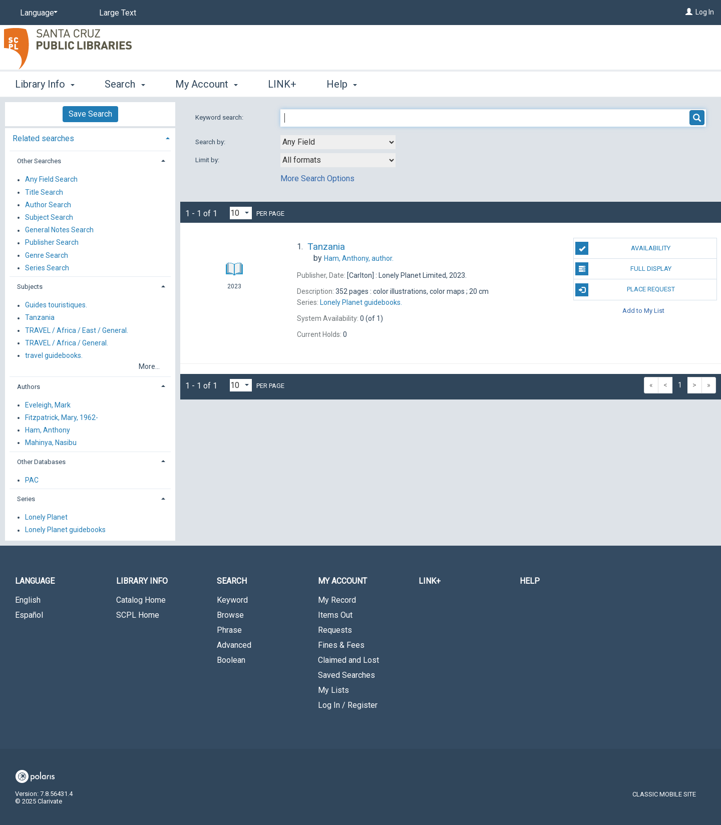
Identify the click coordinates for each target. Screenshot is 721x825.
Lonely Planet (46, 517)
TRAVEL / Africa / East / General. (76, 330)
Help (530, 581)
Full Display (623, 268)
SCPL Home (137, 615)
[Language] (37, 13)
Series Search (47, 268)
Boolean (231, 660)
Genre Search (46, 255)
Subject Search (49, 217)
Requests (335, 630)
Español (29, 615)
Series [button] (26, 499)
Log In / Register (348, 705)
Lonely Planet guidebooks (65, 530)
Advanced (234, 645)
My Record (337, 600)
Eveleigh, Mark (48, 405)
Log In (704, 12)
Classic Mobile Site (664, 794)
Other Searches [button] (39, 161)
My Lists (333, 690)
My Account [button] (206, 84)
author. (359, 258)
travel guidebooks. (54, 355)
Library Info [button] (45, 84)
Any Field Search (51, 180)
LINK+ (282, 84)
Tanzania (40, 318)
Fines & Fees (341, 645)
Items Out (335, 615)
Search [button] (125, 84)
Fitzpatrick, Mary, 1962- (61, 418)
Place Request (624, 289)
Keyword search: (220, 117)
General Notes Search (59, 230)
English (28, 600)
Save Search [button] (90, 114)
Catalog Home (141, 600)
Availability (622, 248)
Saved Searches (346, 675)
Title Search (44, 192)
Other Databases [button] (41, 462)
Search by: (211, 142)
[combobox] (338, 142)
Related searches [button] (43, 138)
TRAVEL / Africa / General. (66, 343)
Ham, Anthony (47, 430)
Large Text (117, 13)
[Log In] (688, 12)
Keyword (232, 600)
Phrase (229, 630)
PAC (32, 480)
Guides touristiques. (56, 305)
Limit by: (208, 160)
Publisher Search (52, 243)
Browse (230, 615)
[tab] (90, 137)
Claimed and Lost (348, 660)
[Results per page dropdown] (241, 213)
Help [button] (341, 84)
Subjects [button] (30, 286)
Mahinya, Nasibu (51, 443)
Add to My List (643, 310)
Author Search (48, 205)
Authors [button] (28, 386)
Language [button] (35, 581)
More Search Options (317, 178)
